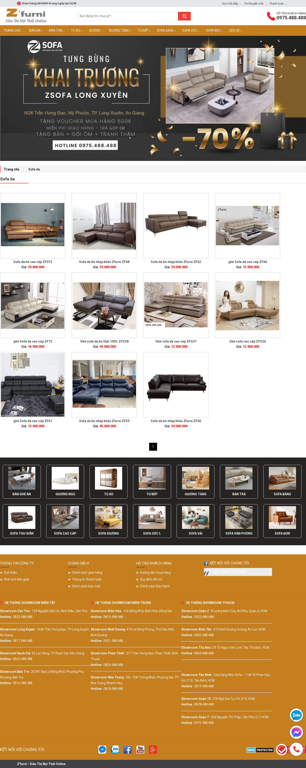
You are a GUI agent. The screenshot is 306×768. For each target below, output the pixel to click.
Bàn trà (55, 30)
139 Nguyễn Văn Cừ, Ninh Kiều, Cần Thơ (59, 611)
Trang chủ (11, 169)
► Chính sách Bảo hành (153, 586)
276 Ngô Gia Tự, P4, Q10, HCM (234, 698)
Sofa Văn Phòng (239, 533)
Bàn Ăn (34, 30)
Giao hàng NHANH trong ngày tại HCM (49, 3)
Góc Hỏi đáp (230, 3)
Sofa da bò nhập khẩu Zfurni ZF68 (104, 262)
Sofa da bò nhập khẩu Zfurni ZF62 (176, 262)
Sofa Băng (165, 30)
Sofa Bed (213, 30)
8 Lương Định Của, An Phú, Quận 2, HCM (239, 611)
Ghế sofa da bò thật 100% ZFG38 (104, 341)
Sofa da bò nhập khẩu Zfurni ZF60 (176, 421)
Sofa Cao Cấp (65, 533)
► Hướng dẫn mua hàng (153, 572)
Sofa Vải (195, 533)
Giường (94, 30)
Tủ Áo (75, 30)
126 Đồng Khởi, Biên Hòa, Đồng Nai (147, 611)
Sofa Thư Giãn (22, 533)
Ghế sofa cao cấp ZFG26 (247, 341)
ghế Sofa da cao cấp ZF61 (32, 421)
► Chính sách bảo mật (84, 586)
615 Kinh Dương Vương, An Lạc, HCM (239, 629)
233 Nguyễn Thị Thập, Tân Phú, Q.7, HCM (239, 717)
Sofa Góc (189, 30)
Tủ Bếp (143, 30)
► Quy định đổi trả (149, 579)
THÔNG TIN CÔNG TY (17, 563)
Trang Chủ (12, 30)
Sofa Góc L (152, 533)
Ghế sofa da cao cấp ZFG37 (176, 341)
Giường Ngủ (65, 494)
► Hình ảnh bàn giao (14, 579)
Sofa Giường (108, 533)
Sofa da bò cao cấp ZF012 (32, 262)
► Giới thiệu (8, 572)
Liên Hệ (234, 30)
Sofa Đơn (282, 533)
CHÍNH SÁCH (78, 563)
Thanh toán (276, 3)
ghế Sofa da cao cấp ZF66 (247, 262)
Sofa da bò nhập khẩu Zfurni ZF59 (104, 421)
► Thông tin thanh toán (85, 579)
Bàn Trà (239, 494)
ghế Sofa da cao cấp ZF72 (32, 341)
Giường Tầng (119, 30)
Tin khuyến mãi (253, 3)
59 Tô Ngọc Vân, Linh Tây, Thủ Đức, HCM (241, 647)
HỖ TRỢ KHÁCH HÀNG (154, 563)
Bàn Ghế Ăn (21, 494)
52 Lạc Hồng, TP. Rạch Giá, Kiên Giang (58, 653)
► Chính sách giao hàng (85, 572)
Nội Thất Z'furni (229, 572)
